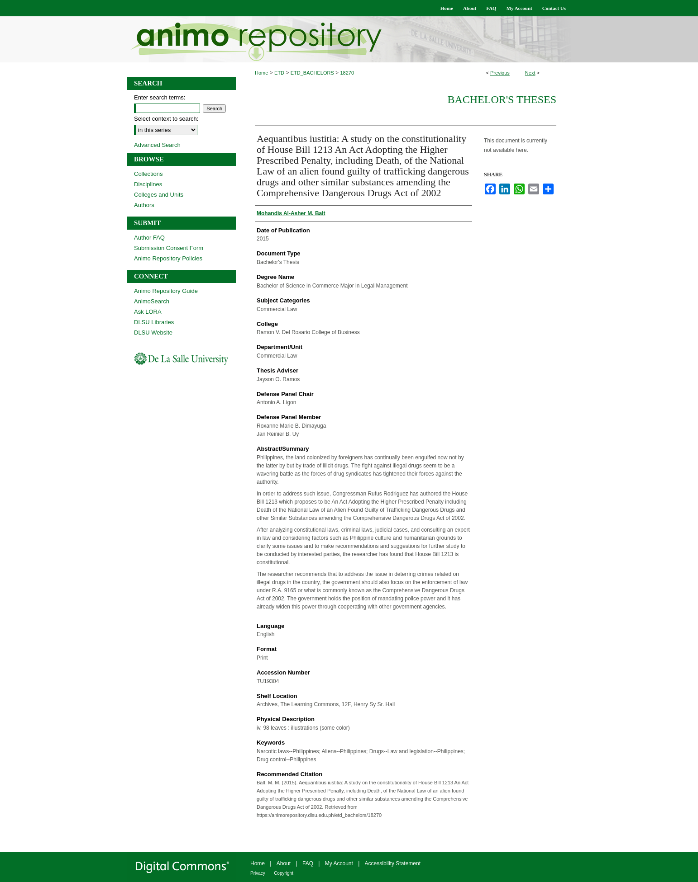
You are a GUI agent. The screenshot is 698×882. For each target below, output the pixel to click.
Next (530, 72)
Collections (148, 173)
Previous (500, 72)
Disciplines (148, 184)
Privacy (257, 873)
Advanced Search (157, 144)
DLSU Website (153, 332)
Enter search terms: (159, 97)
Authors (144, 205)
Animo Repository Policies (168, 258)
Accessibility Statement (393, 863)
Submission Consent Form (168, 248)
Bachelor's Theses (501, 99)
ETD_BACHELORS (312, 72)
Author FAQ (149, 237)
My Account (339, 863)
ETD (279, 72)
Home (261, 72)
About (284, 863)
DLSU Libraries (154, 322)
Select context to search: (166, 118)
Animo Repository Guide (166, 291)
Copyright (283, 873)
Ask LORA (148, 311)
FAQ (307, 863)
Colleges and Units (158, 194)
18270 (347, 72)
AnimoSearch (151, 301)
